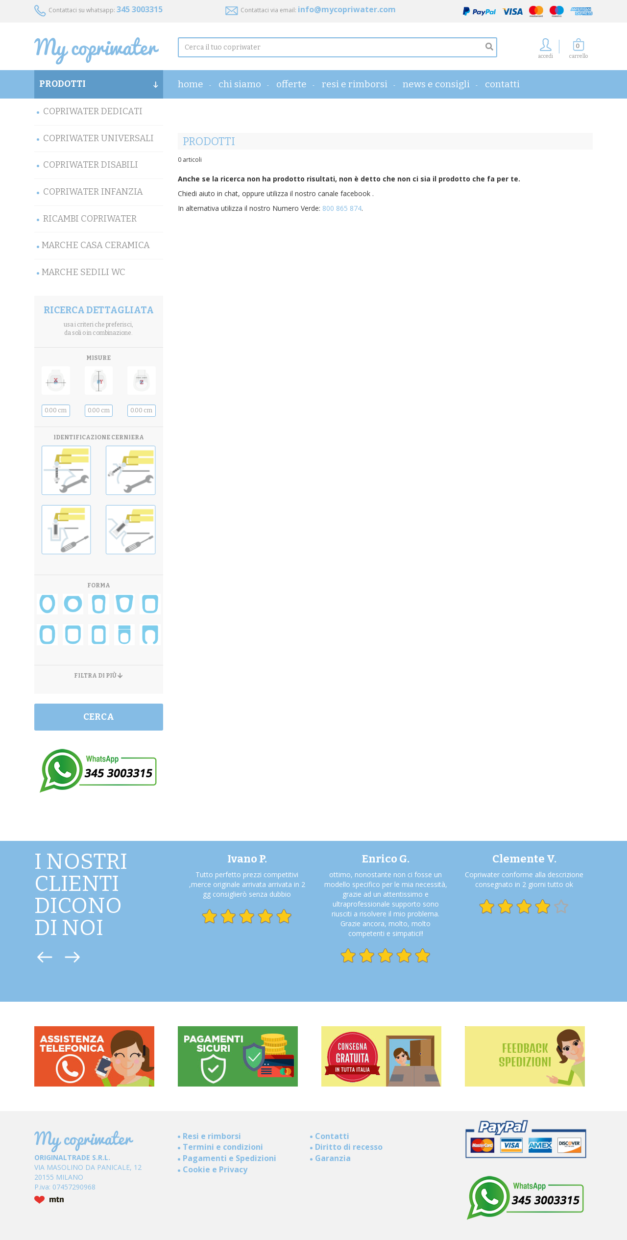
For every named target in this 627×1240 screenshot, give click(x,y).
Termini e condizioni (223, 1146)
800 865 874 (342, 208)
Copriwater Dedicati (93, 111)
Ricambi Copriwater (90, 218)
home (190, 84)
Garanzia (333, 1158)
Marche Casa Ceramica (96, 245)
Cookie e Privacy (215, 1169)
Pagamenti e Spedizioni (229, 1158)
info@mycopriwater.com (347, 9)
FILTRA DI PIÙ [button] (98, 676)
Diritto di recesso (349, 1146)
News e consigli (436, 84)
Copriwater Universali (98, 138)
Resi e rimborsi (354, 84)
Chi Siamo (239, 84)
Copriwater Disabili (90, 164)
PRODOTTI (98, 83)
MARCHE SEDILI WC (83, 272)
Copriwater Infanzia (93, 191)
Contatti (502, 84)
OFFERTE (291, 84)
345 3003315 (140, 9)
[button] (578, 51)
